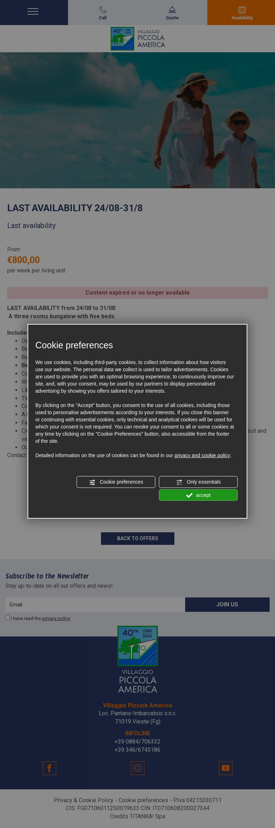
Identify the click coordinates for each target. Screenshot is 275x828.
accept (198, 495)
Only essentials (198, 482)
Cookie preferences (116, 482)
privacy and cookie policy (202, 455)
